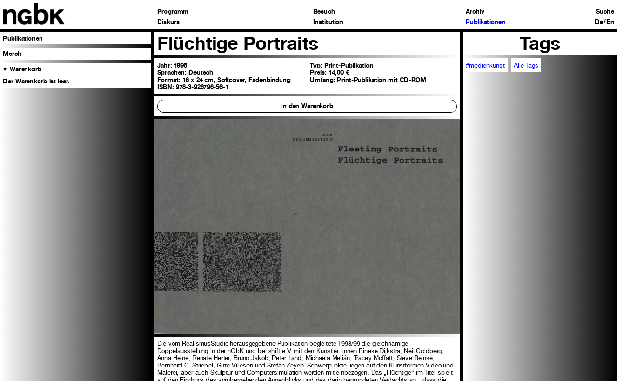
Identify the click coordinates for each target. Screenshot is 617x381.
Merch (12, 53)
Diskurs (168, 22)
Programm (172, 12)
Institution (328, 22)
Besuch (324, 12)
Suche (605, 12)
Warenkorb (25, 69)
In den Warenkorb (307, 105)
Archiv (475, 12)
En (610, 22)
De (599, 22)
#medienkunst (485, 65)
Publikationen (485, 22)
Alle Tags (526, 65)
